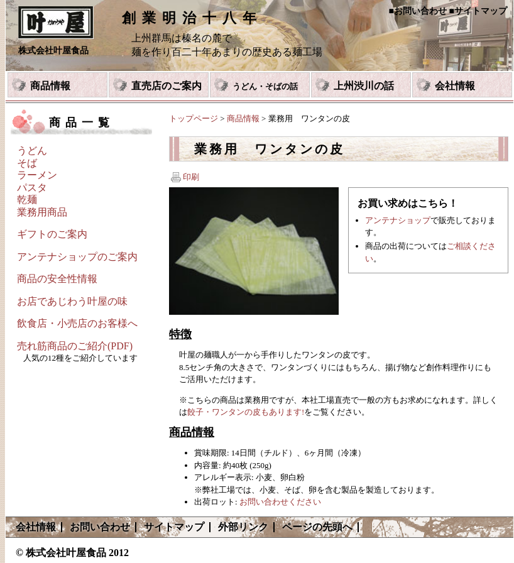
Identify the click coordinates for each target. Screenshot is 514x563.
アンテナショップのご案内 (77, 256)
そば (27, 163)
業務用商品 (42, 212)
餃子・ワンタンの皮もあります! (245, 412)
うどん (32, 150)
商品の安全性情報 (57, 278)
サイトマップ (174, 527)
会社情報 (455, 85)
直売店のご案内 (166, 85)
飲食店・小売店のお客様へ (77, 323)
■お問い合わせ (418, 11)
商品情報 (50, 85)
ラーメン (37, 175)
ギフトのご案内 (52, 234)
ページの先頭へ (317, 527)
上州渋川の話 (364, 85)
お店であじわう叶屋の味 (72, 301)
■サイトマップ (478, 11)
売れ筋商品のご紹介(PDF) (75, 346)
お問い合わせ (100, 527)
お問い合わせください (280, 501)
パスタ (32, 187)
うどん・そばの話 (265, 86)
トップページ (193, 118)
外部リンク (243, 527)
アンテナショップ (397, 220)
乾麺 (27, 199)
